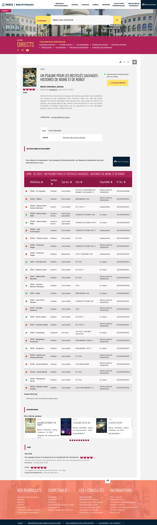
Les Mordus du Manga (88, 508)
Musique (21, 501)
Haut (107, 479)
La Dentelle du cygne (60, 117)
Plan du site (115, 511)
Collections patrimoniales (28, 508)
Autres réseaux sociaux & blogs (61, 503)
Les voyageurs (78, 432)
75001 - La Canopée (37, 189)
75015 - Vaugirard (37, 347)
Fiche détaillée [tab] (55, 131)
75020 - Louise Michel (38, 370)
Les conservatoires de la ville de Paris (80, 521)
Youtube (51, 501)
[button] (149, 4)
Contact (118, 495)
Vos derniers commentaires (91, 511)
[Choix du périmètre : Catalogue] (43, 20)
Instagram (52, 498)
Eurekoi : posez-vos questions (60, 508)
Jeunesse (21, 506)
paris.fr (20, 521)
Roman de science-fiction (74, 137)
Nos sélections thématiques (91, 501)
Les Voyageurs (113, 432)
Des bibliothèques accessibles (123, 501)
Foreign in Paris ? (117, 503)
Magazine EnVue (117, 498)
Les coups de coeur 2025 (89, 506)
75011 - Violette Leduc (38, 268)
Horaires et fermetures (88, 498)
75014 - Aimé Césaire (38, 315)
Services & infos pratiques (28, 495)
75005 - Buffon (36, 197)
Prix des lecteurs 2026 (88, 503)
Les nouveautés (85, 495)
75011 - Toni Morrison (38, 260)
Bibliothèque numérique (28, 511)
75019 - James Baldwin (39, 363)
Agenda (20, 498)
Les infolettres (54, 506)
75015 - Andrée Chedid (39, 323)
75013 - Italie (35, 292)
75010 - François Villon (39, 237)
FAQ (112, 495)
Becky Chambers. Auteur (52, 86)
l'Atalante (53, 90)
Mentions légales (117, 508)
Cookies (113, 506)
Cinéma (20, 503)
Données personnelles (128, 506)
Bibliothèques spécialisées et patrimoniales (44, 521)
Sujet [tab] (44, 131)
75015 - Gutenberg (37, 331)
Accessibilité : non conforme (110, 521)
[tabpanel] (71, 137)
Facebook (52, 495)
